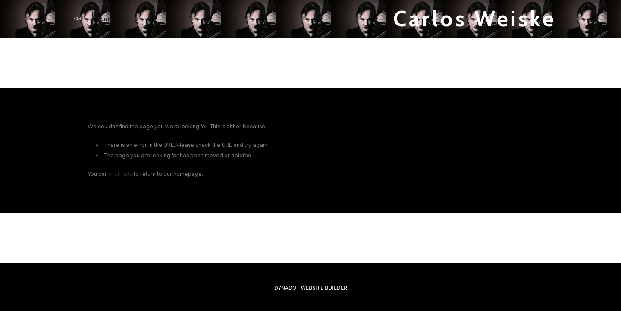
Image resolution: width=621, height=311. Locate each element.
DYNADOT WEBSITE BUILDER (310, 288)
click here (120, 173)
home (76, 19)
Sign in (104, 19)
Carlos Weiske (474, 19)
